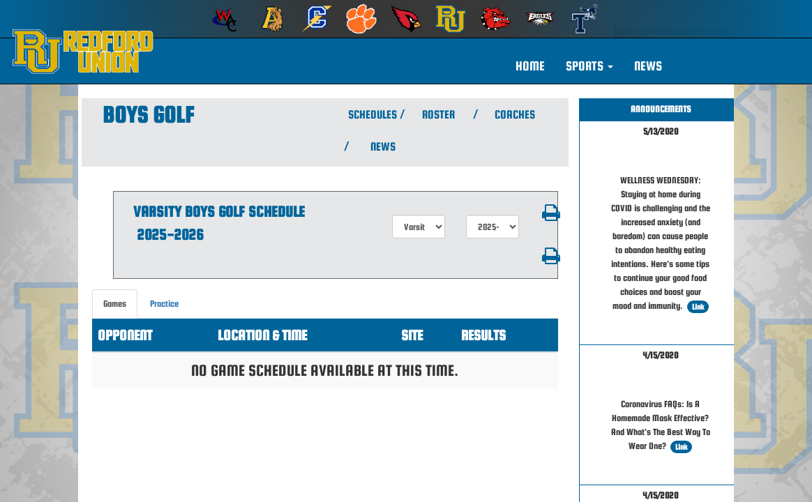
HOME (530, 66)
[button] (589, 66)
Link (698, 307)
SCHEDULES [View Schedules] (370, 114)
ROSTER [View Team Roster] (438, 114)
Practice (164, 303)
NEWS (648, 66)
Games (114, 303)
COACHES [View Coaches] (515, 114)
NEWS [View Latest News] (383, 146)
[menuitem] (227, 19)
